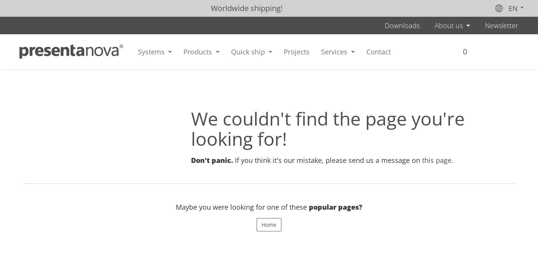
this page (436, 160)
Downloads (402, 25)
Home (269, 224)
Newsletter (501, 25)
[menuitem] (297, 52)
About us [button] (450, 25)
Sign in (481, 54)
